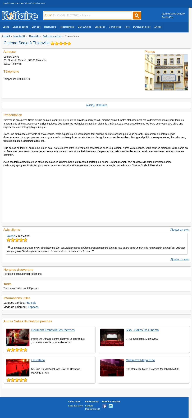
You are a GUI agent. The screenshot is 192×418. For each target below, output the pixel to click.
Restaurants (50, 27)
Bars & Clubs (84, 27)
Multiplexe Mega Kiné (140, 360)
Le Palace (38, 360)
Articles (158, 27)
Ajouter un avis (179, 229)
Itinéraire (101, 105)
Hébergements (67, 27)
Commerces (115, 27)
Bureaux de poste (141, 27)
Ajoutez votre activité (173, 13)
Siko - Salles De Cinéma (142, 330)
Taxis (127, 27)
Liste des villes (75, 405)
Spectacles (99, 27)
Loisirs (6, 27)
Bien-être (36, 27)
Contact (89, 405)
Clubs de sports (20, 27)
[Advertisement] (96, 194)
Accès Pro (167, 17)
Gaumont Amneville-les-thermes (53, 330)
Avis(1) (90, 105)
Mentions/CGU (92, 409)
